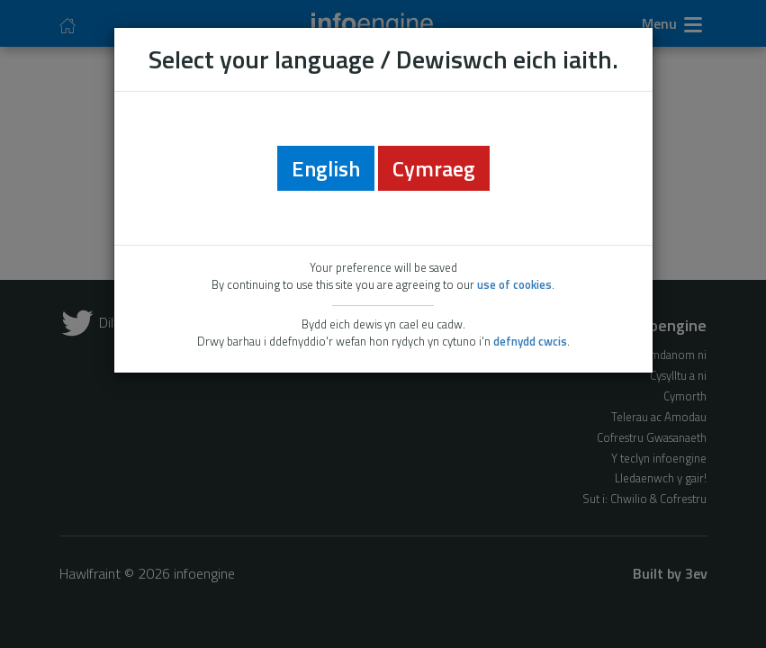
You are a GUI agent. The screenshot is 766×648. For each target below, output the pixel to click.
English (326, 168)
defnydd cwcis (530, 341)
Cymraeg (433, 168)
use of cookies (514, 284)
